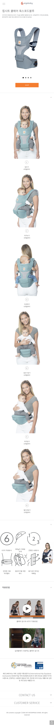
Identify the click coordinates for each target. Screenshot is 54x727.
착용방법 (6, 587)
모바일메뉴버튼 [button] (4, 4)
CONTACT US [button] (27, 695)
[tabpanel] (27, 48)
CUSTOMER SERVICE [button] (27, 703)
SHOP (27, 85)
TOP (51, 723)
